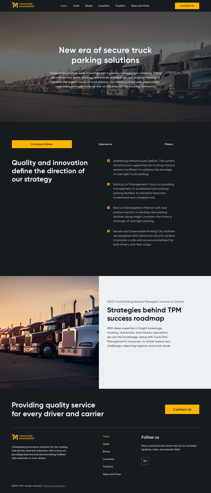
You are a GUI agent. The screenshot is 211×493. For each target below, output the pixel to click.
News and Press (140, 5)
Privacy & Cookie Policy (54, 486)
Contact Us (187, 5)
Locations (103, 5)
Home (64, 5)
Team (76, 5)
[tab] (42, 144)
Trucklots (120, 5)
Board (88, 5)
